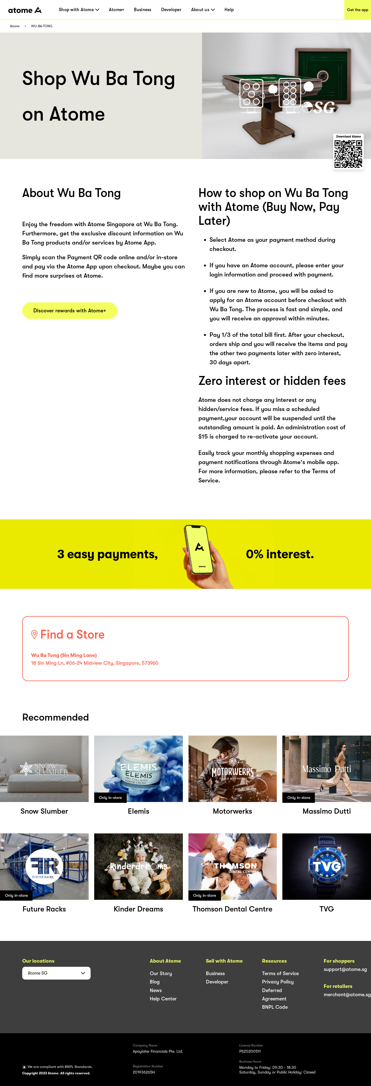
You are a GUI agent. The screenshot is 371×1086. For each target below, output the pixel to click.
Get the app (357, 10)
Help (229, 9)
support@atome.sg (345, 969)
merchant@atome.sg (347, 994)
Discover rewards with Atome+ (69, 311)
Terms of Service (280, 973)
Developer (171, 9)
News (156, 990)
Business (142, 9)
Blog (155, 982)
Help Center (163, 999)
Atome (14, 26)
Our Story (161, 973)
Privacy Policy (278, 982)
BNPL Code (275, 1007)
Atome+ (117, 9)
